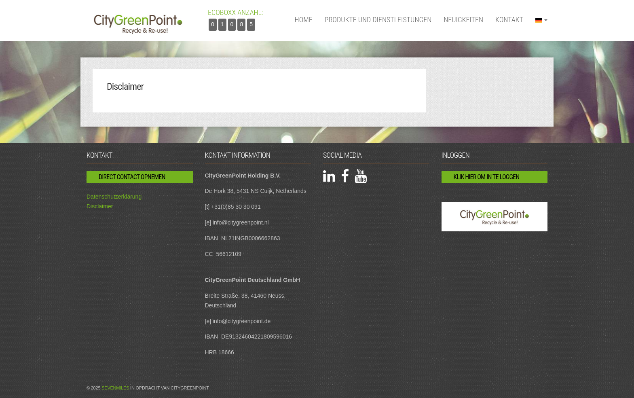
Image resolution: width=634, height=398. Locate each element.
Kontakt (509, 19)
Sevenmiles (115, 387)
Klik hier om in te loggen (487, 177)
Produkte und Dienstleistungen (378, 19)
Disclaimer (100, 206)
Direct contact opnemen (132, 177)
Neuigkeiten (463, 19)
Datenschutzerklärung (114, 196)
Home (304, 19)
